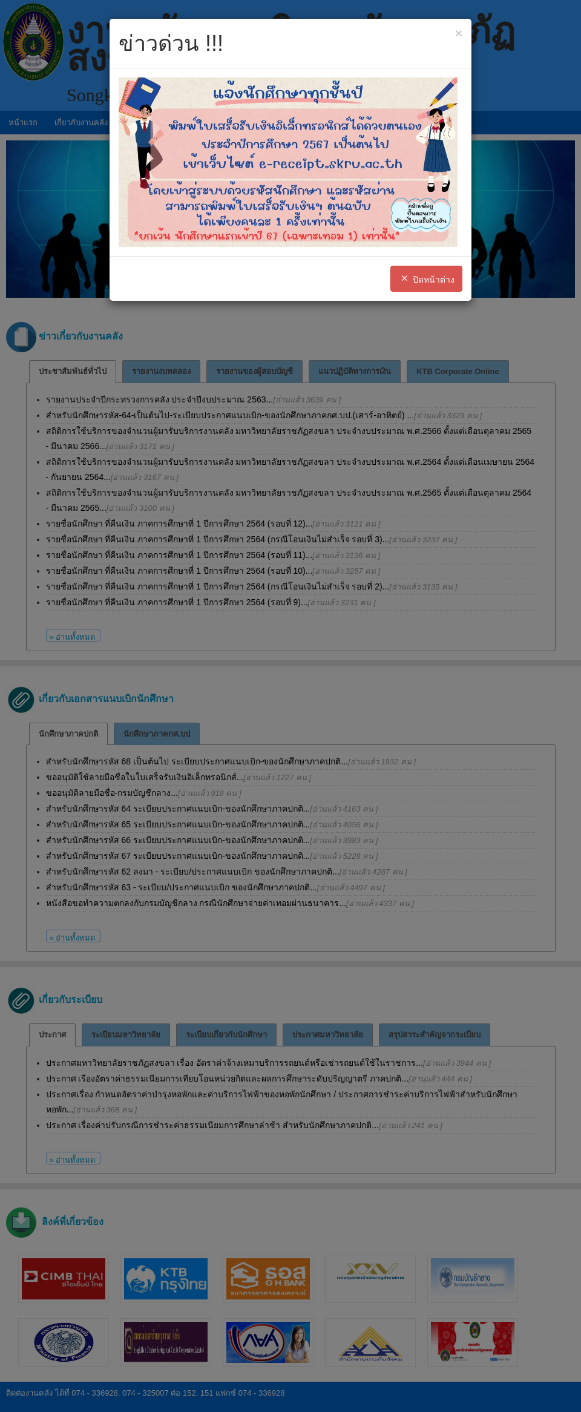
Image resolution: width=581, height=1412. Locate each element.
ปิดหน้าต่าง (426, 278)
